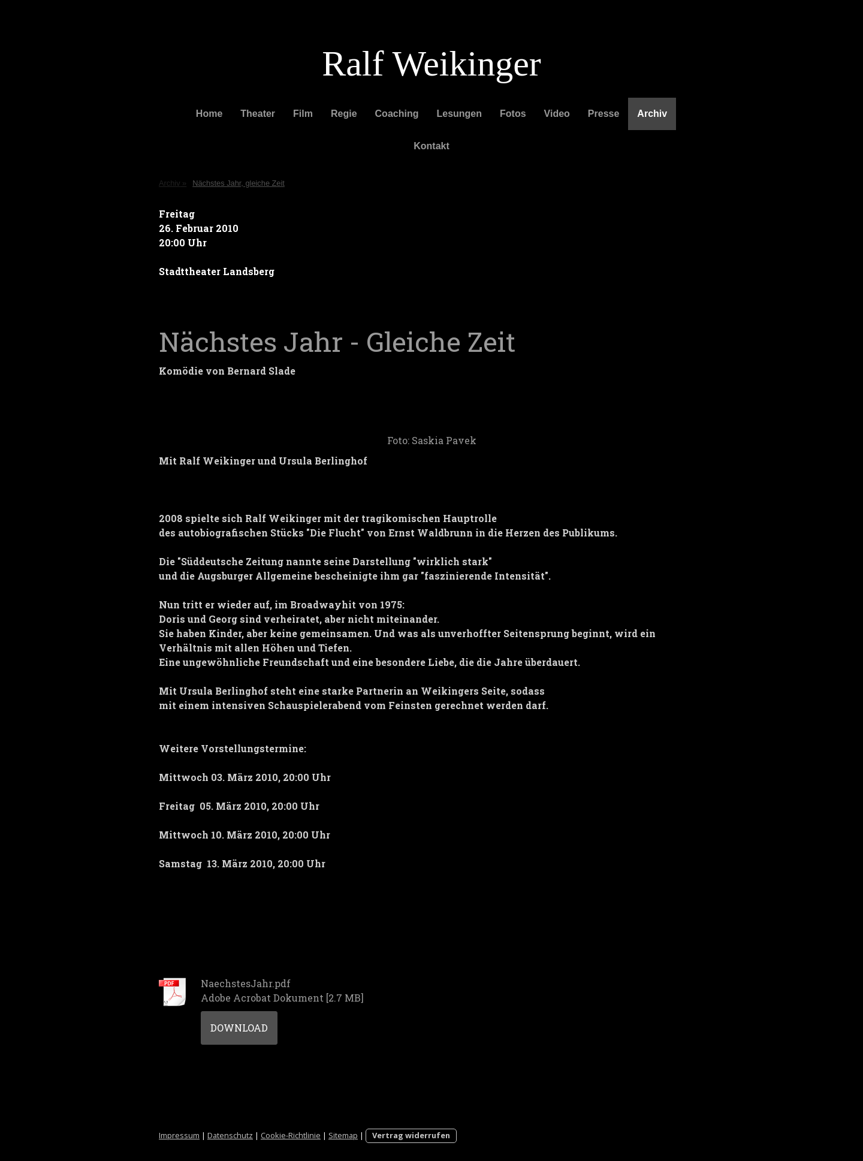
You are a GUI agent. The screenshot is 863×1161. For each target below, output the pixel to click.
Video (557, 113)
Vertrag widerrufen (411, 1135)
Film (303, 113)
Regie (344, 113)
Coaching (397, 113)
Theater (257, 113)
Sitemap (343, 1135)
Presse (604, 113)
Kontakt (431, 146)
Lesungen (459, 113)
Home (209, 113)
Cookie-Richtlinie (291, 1135)
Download (239, 1027)
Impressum (179, 1135)
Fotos (513, 113)
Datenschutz (230, 1135)
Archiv (652, 113)
